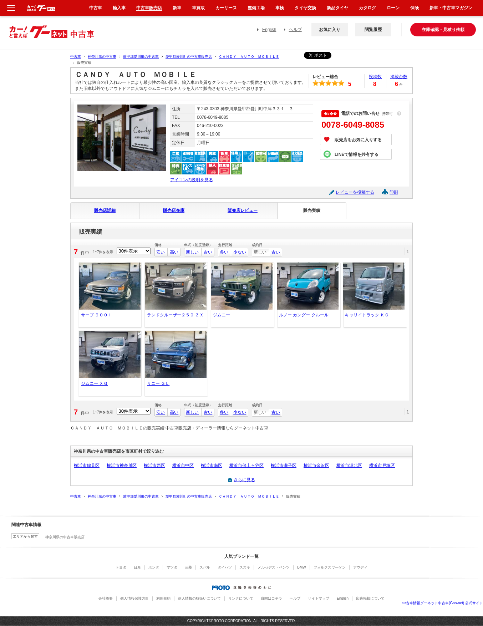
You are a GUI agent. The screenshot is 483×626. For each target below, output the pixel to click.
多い (224, 252)
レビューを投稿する (355, 192)
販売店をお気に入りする (358, 139)
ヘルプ (295, 29)
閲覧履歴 (373, 29)
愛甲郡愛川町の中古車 (141, 56)
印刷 (394, 192)
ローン (393, 7)
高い (174, 252)
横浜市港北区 (349, 465)
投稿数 (375, 76)
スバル (204, 567)
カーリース (226, 7)
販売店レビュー (243, 210)
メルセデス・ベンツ (274, 567)
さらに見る (244, 479)
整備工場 (256, 7)
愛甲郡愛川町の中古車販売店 (189, 56)
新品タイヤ (337, 7)
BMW (301, 567)
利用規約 (163, 598)
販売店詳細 (105, 210)
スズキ (244, 567)
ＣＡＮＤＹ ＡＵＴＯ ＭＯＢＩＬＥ (249, 56)
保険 (414, 7)
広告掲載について (370, 598)
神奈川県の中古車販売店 (65, 537)
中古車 (75, 56)
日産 (137, 567)
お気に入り (329, 29)
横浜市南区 (211, 465)
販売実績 (311, 210)
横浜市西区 (154, 465)
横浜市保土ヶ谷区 (246, 465)
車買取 (198, 7)
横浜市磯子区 (283, 465)
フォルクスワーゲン (330, 567)
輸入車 (119, 7)
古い (208, 252)
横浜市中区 (183, 465)
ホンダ (153, 567)
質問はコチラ (271, 598)
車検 (279, 7)
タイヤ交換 (305, 7)
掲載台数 (398, 76)
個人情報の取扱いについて (199, 598)
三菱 (188, 567)
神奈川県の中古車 (102, 56)
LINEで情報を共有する (356, 154)
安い (160, 252)
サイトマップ (318, 598)
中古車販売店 (149, 7)
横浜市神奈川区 (122, 465)
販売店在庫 (173, 210)
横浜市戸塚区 (382, 465)
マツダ (172, 567)
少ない (239, 252)
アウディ (360, 567)
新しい (192, 252)
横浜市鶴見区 (87, 465)
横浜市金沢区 (316, 465)
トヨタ (121, 567)
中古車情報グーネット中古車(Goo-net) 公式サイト (442, 603)
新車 (177, 7)
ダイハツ (225, 567)
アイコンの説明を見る (191, 179)
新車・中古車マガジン (450, 7)
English (269, 29)
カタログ (367, 7)
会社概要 (105, 598)
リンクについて (240, 598)
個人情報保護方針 (134, 598)
